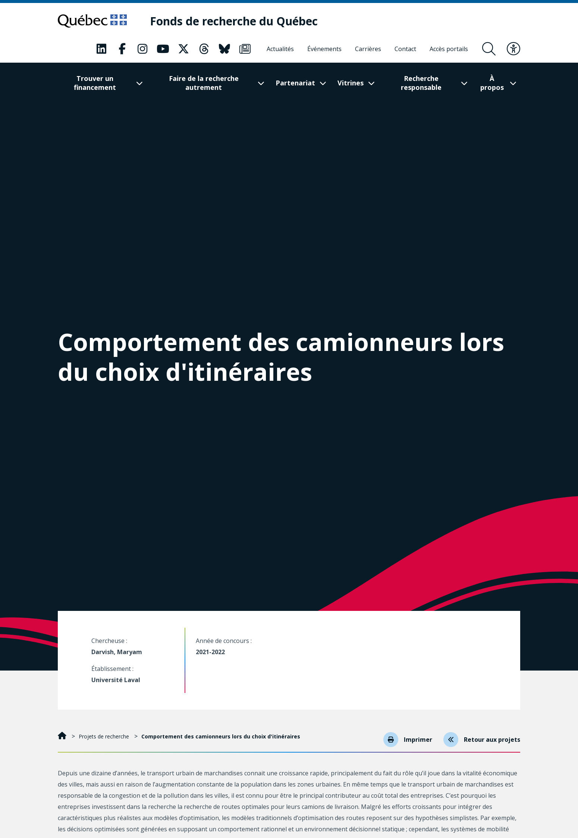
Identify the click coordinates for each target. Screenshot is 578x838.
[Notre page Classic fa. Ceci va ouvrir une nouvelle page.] (101, 48)
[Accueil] (63, 736)
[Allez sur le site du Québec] (92, 21)
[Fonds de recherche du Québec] (234, 21)
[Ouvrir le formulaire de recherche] (489, 49)
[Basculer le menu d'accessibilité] (513, 49)
